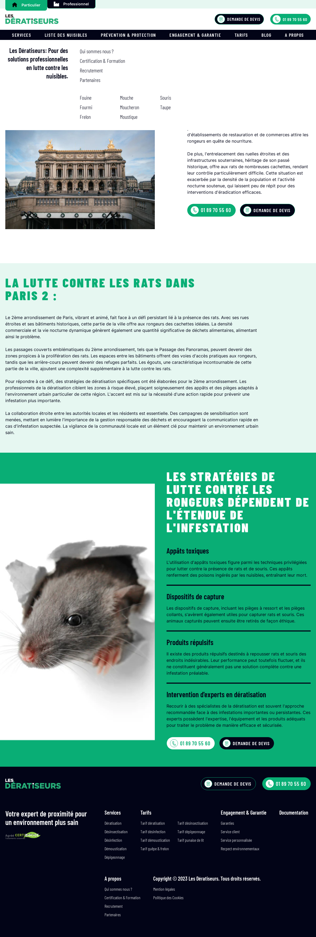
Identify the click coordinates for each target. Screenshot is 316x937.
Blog (266, 35)
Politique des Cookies (168, 897)
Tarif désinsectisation (192, 822)
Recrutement (114, 906)
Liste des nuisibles (66, 35)
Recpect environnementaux (240, 848)
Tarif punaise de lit (190, 840)
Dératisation (113, 822)
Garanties (227, 822)
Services (21, 35)
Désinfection (113, 840)
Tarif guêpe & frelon (154, 848)
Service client (230, 831)
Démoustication (116, 848)
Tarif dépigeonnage (191, 831)
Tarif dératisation (152, 822)
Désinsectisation (116, 831)
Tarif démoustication (155, 840)
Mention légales (164, 888)
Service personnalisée (236, 840)
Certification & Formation (122, 897)
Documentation (293, 812)
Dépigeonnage (115, 857)
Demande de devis (238, 19)
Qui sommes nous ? (118, 888)
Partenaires (113, 914)
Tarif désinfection (152, 831)
